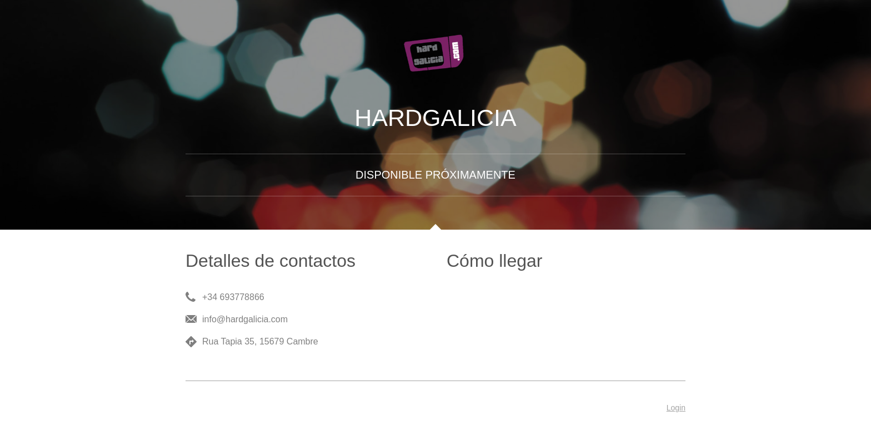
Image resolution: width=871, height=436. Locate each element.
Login (676, 407)
